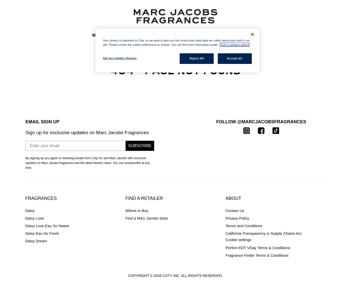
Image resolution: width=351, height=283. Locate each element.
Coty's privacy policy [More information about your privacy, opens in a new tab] (234, 44)
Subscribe (139, 146)
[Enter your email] (75, 146)
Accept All (234, 58)
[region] (177, 50)
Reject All (197, 58)
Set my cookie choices (244, 240)
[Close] (252, 34)
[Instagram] (246, 130)
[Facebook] (261, 130)
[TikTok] (276, 130)
